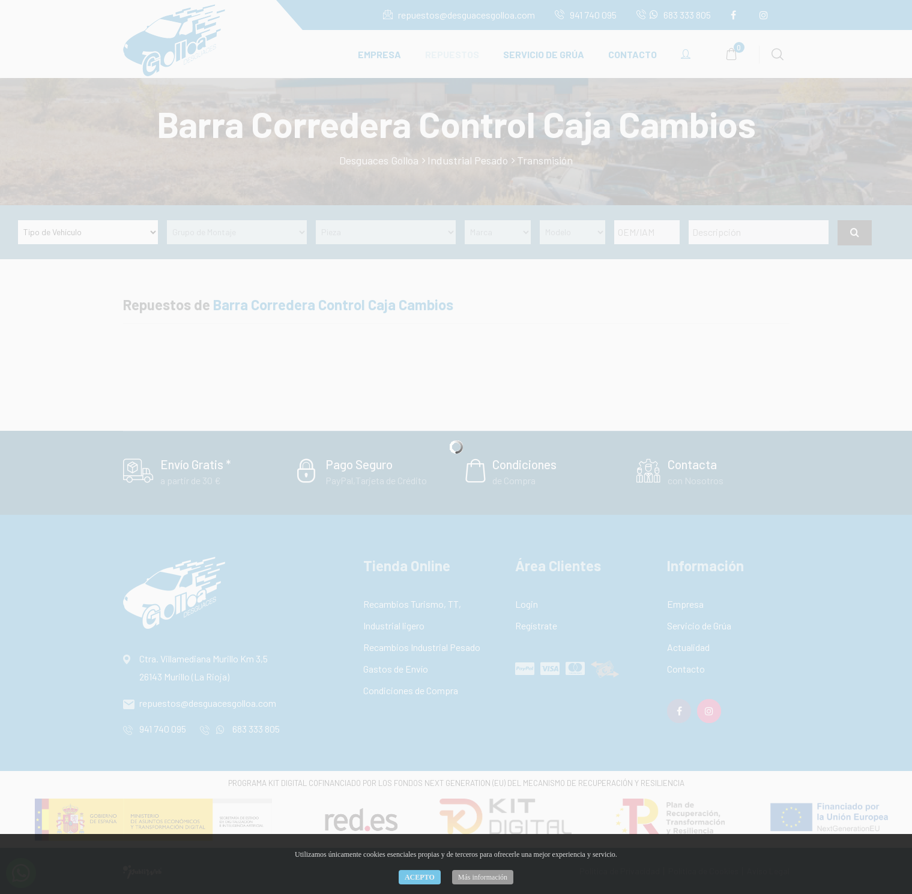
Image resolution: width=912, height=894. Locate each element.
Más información (482, 877)
